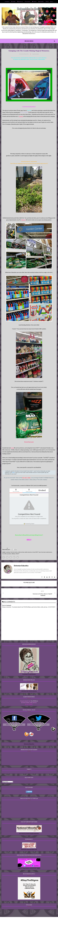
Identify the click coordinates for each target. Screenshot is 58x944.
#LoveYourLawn (29, 447)
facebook (27, 1)
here (14, 477)
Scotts (13, 453)
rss (52, 1)
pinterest (20, 1)
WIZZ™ (18, 558)
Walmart (24, 225)
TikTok (47, 1)
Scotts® (5, 558)
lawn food (42, 557)
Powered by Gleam (29, 528)
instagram (7, 1)
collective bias (22, 557)
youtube (41, 1)
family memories (29, 557)
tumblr (13, 1)
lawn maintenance (49, 557)
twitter (34, 1)
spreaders (10, 558)
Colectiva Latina (14, 557)
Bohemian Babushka (29, 760)
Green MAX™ (36, 557)
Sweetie (29, 119)
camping (9, 557)
